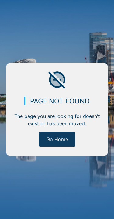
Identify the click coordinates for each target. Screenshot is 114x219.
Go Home (57, 139)
